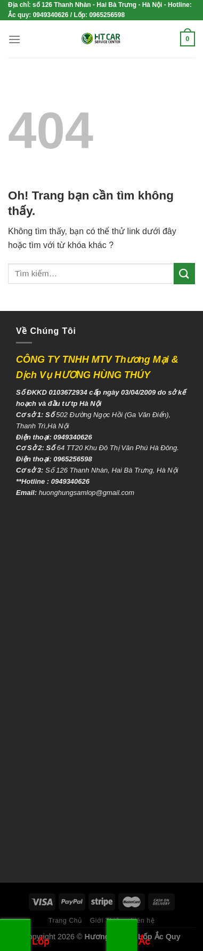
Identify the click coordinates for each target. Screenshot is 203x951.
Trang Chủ (65, 920)
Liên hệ (143, 920)
